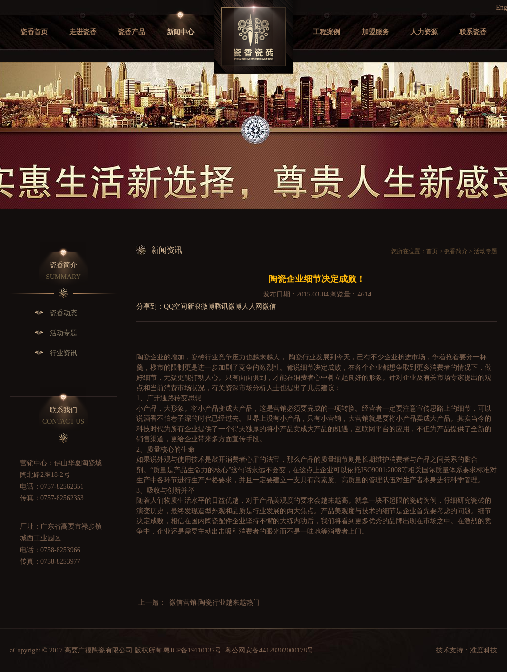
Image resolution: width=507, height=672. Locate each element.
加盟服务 (375, 32)
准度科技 (483, 650)
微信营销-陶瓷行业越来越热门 (214, 602)
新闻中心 (180, 32)
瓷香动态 (63, 312)
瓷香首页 (34, 32)
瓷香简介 (456, 251)
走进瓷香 (83, 32)
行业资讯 (63, 352)
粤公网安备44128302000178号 (269, 650)
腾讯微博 (228, 306)
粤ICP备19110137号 (192, 650)
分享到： (150, 306)
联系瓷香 (473, 32)
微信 (269, 306)
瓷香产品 (131, 32)
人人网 (252, 306)
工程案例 (326, 32)
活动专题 (63, 332)
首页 (432, 251)
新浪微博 (200, 306)
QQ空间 (175, 306)
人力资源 (424, 32)
